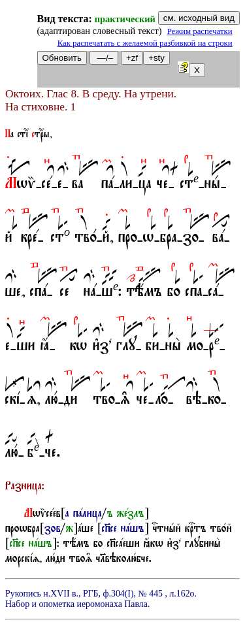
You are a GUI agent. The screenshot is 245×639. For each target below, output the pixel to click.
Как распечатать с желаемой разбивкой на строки (145, 43)
